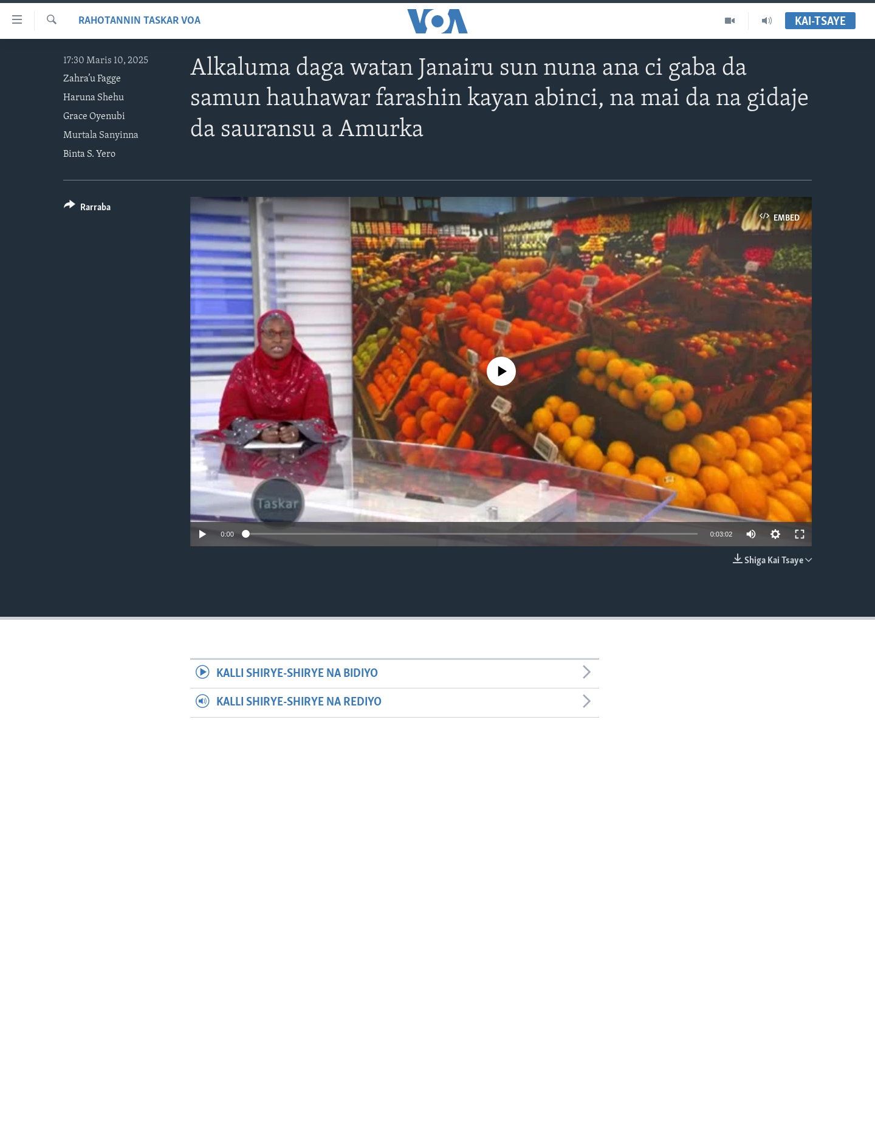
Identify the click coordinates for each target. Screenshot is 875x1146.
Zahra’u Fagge (92, 79)
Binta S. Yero (89, 154)
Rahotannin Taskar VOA (139, 21)
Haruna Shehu (93, 98)
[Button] (87, 209)
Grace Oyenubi (94, 117)
